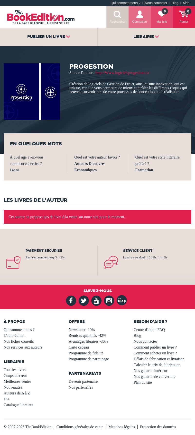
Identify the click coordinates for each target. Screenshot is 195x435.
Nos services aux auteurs (23, 347)
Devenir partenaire (83, 381)
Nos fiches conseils (19, 341)
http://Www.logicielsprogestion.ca (122, 73)
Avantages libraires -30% (88, 341)
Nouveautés (13, 387)
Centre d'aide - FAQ (149, 330)
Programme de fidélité (86, 353)
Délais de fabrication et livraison (159, 359)
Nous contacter (156, 3)
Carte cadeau (79, 347)
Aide (186, 3)
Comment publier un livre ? (155, 347)
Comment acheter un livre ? (155, 353)
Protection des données (158, 427)
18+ (7, 399)
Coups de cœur (15, 375)
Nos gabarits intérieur (150, 371)
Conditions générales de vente (79, 427)
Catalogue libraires (18, 405)
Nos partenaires (81, 387)
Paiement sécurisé (44, 251)
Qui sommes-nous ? (125, 3)
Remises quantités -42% (87, 335)
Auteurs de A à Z (17, 393)
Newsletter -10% (82, 330)
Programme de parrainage (89, 359)
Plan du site (143, 382)
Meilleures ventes (17, 381)
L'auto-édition (15, 335)
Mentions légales (121, 427)
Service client (137, 251)
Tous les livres (15, 370)
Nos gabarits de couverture (155, 376)
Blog (175, 3)
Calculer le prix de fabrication (157, 365)
